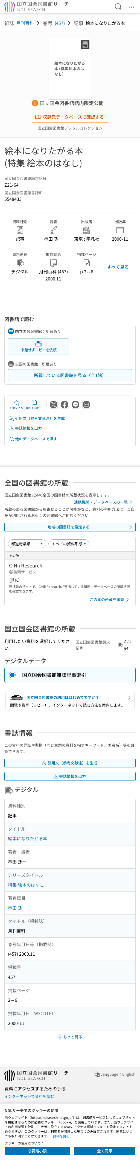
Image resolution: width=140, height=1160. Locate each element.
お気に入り (17, 404)
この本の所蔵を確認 (110, 599)
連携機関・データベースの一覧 (104, 502)
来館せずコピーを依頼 (38, 346)
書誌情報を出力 (25, 428)
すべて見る (118, 267)
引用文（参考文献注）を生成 (37, 418)
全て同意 (104, 1150)
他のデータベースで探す (33, 439)
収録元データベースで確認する (69, 116)
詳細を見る (61, 1136)
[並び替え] (27, 543)
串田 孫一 (17, 907)
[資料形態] (68, 543)
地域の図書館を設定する (91, 527)
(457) (60, 23)
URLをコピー (34, 404)
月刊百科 (25, 23)
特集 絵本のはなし (26, 884)
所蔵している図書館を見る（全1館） (70, 375)
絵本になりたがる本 (27, 838)
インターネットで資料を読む (29, 1096)
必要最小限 (37, 1150)
